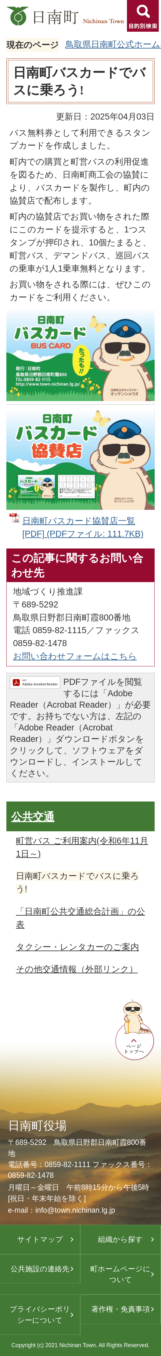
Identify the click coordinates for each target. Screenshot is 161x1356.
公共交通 (32, 817)
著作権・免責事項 (120, 1309)
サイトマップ (40, 1239)
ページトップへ (135, 1030)
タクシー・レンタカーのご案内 (77, 947)
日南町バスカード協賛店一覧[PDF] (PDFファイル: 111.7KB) (83, 527)
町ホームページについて (120, 1274)
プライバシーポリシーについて (40, 1314)
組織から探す (120, 1239)
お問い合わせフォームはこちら (75, 656)
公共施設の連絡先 (39, 1269)
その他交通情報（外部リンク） (77, 969)
